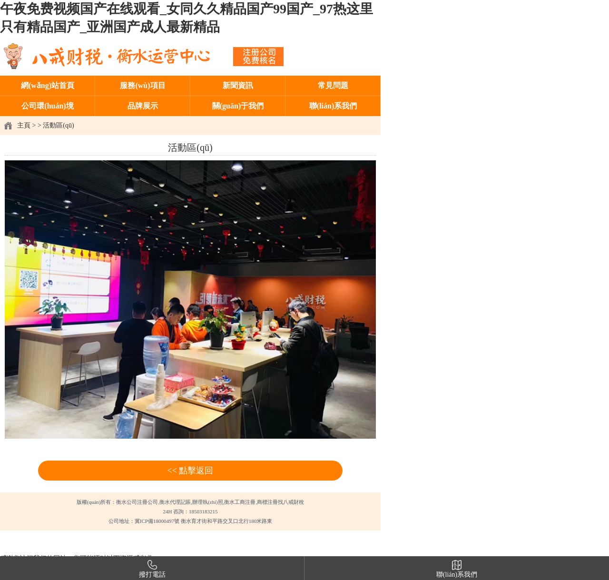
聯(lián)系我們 (333, 106)
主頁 (23, 125)
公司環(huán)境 (47, 106)
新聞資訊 (238, 85)
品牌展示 (143, 106)
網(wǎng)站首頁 (47, 85)
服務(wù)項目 (142, 85)
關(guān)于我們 (238, 106)
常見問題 (333, 85)
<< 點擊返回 (190, 470)
